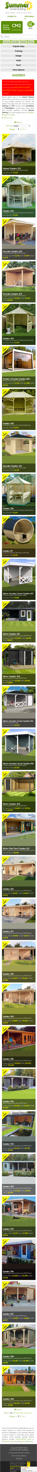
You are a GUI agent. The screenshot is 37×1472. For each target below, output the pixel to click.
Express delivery (25, 1441)
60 (14, 1413)
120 (21, 1413)
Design (18, 56)
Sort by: (9, 125)
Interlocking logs (23, 1439)
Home (7, 41)
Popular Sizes (18, 46)
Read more (8, 118)
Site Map (19, 1458)
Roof (18, 65)
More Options (18, 70)
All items (28, 1413)
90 (18, 1413)
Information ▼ (29, 17)
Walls (18, 60)
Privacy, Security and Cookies (19, 1453)
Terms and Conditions (19, 1456)
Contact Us (11, 16)
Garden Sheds (19, 41)
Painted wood (8, 1441)
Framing (18, 51)
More (30, 41)
